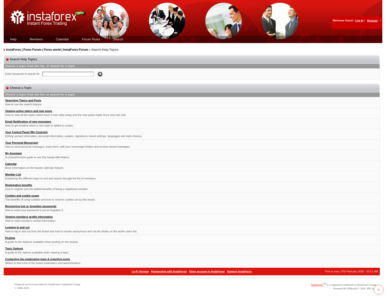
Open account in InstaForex (207, 271)
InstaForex (317, 284)
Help (13, 39)
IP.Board (352, 288)
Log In (359, 20)
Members (36, 39)
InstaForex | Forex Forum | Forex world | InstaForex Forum (47, 49)
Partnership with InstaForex (169, 271)
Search (118, 39)
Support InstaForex (239, 271)
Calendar (62, 39)
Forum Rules (91, 39)
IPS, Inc (371, 288)
